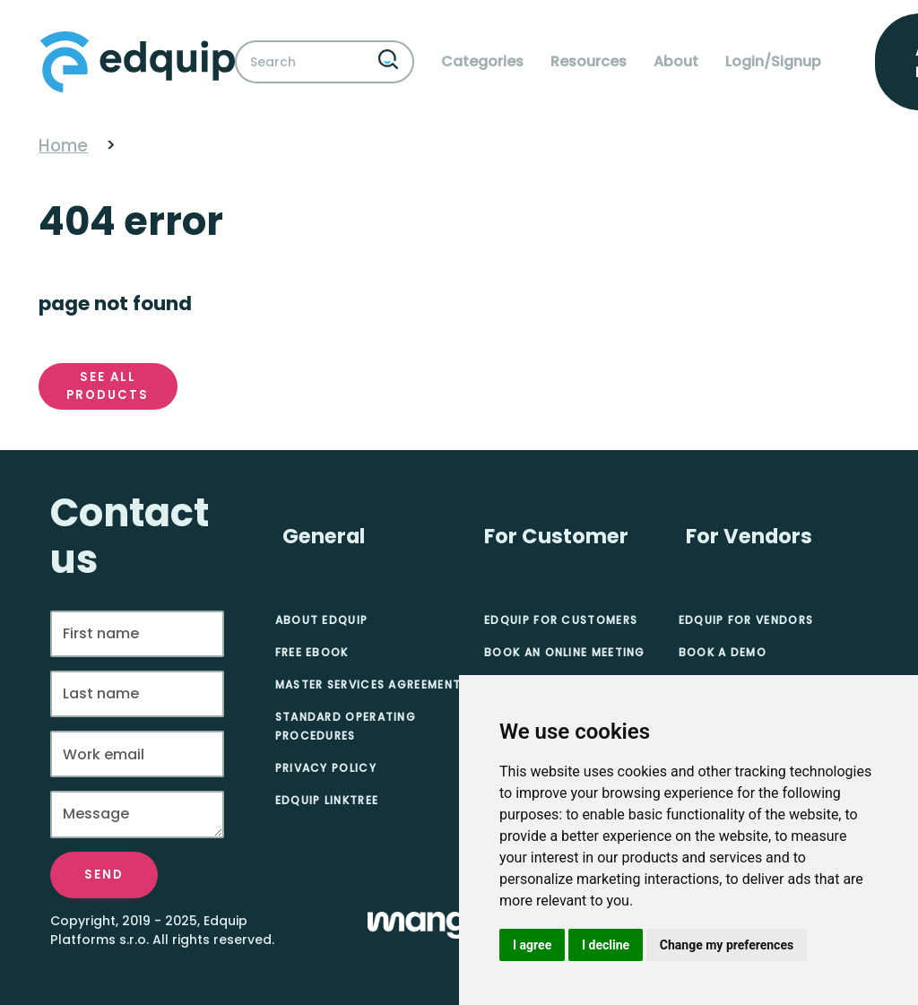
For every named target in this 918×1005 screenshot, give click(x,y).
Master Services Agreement (368, 684)
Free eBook (312, 652)
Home (63, 146)
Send (104, 874)
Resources (588, 61)
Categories (482, 61)
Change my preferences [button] (726, 945)
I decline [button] (605, 945)
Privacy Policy (326, 767)
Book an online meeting (564, 652)
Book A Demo (722, 652)
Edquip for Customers (560, 620)
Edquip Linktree (327, 800)
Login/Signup (773, 61)
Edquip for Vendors (746, 620)
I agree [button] (532, 945)
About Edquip (321, 620)
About (676, 61)
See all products (107, 385)
